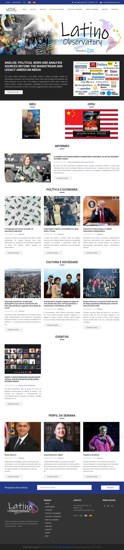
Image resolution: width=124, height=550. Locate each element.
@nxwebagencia (68, 547)
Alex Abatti (57, 547)
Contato (8, 2)
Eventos (43, 9)
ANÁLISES (114, 9)
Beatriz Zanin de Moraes (27, 385)
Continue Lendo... (14, 92)
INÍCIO (47, 503)
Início (24, 9)
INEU (47, 536)
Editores (21, 234)
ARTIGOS (105, 9)
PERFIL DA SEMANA (92, 9)
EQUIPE (47, 533)
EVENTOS (48, 510)
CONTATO (48, 529)
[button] (10, 124)
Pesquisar (110, 488)
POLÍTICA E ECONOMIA (56, 9)
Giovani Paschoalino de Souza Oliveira (81, 162)
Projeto (33, 9)
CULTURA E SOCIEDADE (75, 9)
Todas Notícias (16, 2)
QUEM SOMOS (50, 507)
